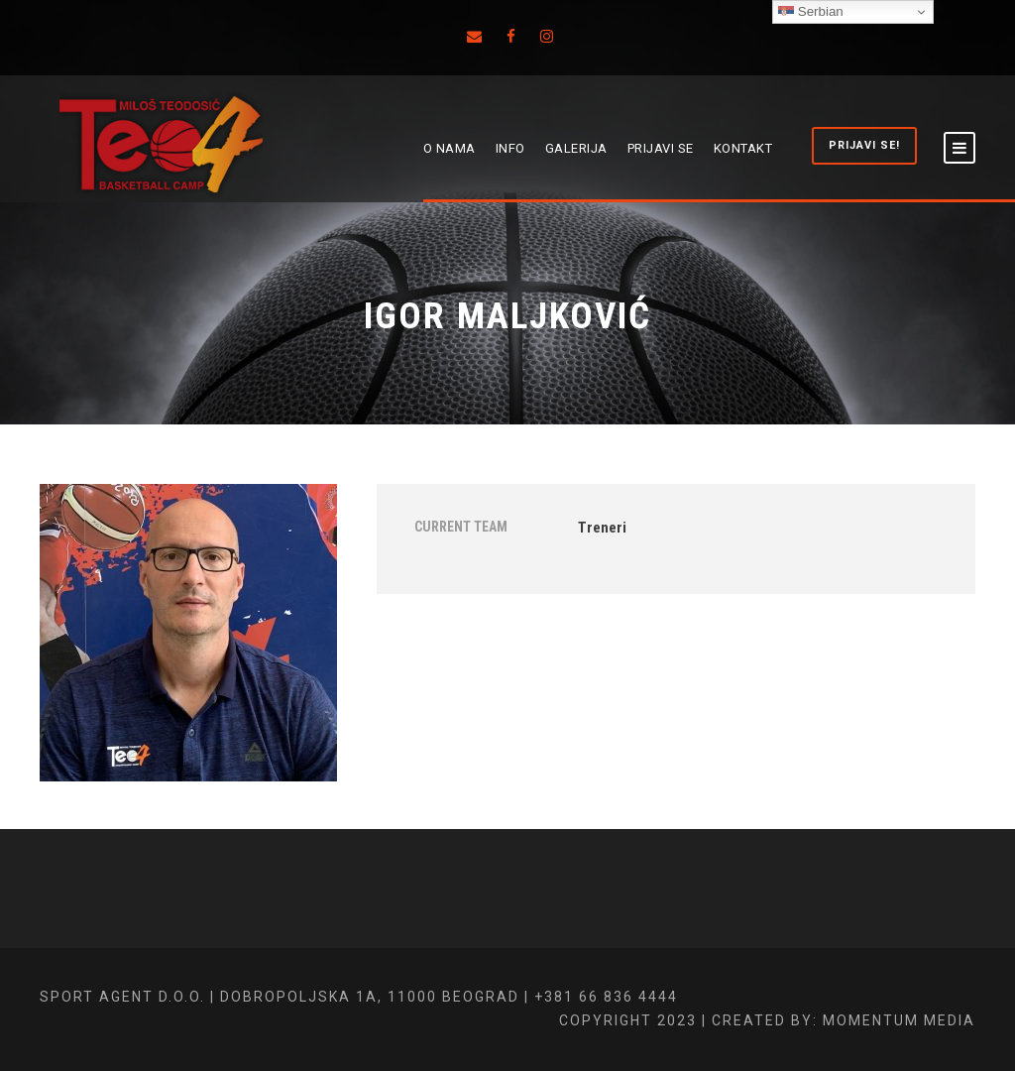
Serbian (811, 12)
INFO (510, 148)
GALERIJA (576, 148)
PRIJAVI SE (660, 148)
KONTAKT (743, 148)
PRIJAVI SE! (864, 145)
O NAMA (449, 148)
